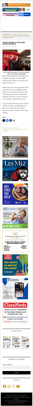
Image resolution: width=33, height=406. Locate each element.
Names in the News (14, 128)
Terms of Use (21, 403)
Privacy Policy (12, 403)
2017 (11, 129)
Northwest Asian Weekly (16, 25)
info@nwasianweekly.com (21, 401)
